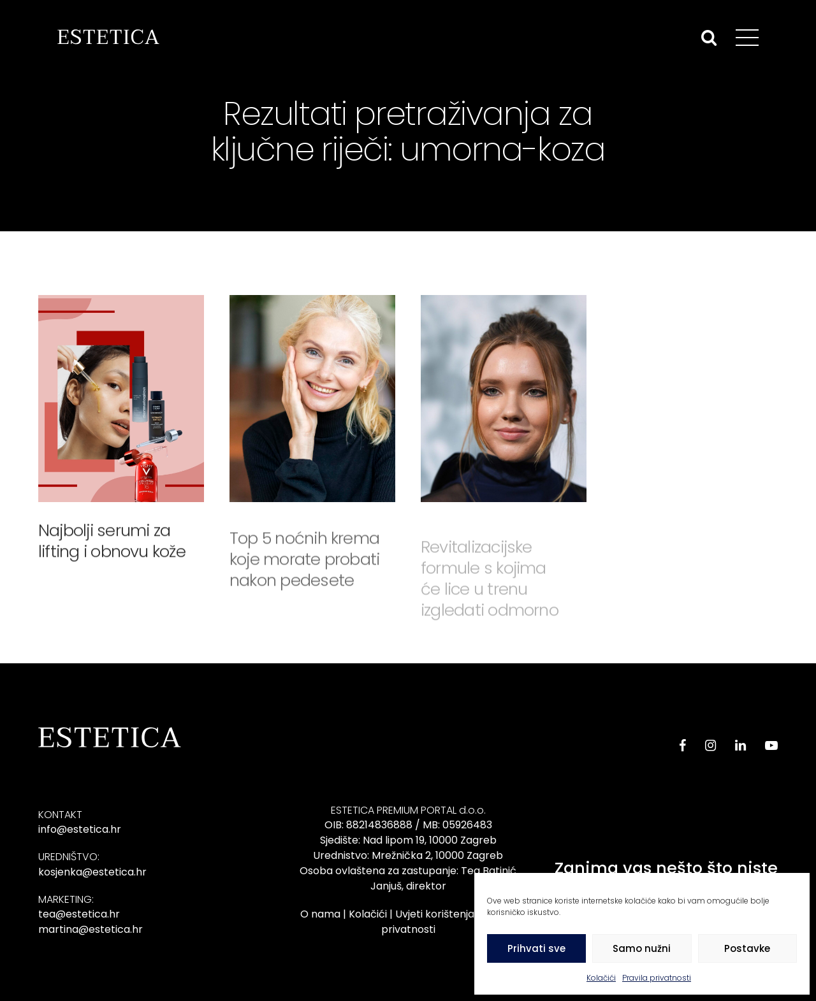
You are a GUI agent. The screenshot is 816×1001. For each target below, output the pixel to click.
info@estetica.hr (79, 829)
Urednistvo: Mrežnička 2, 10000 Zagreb (408, 855)
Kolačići (601, 977)
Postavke (747, 948)
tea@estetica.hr (79, 914)
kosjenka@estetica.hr (92, 872)
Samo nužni (642, 948)
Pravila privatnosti (656, 977)
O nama (320, 914)
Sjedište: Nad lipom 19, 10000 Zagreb (408, 840)
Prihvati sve (536, 948)
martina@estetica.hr (90, 929)
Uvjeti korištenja (434, 914)
